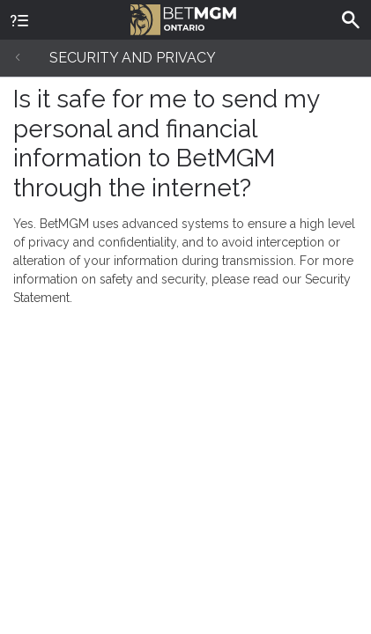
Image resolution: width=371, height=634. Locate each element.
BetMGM (183, 17)
